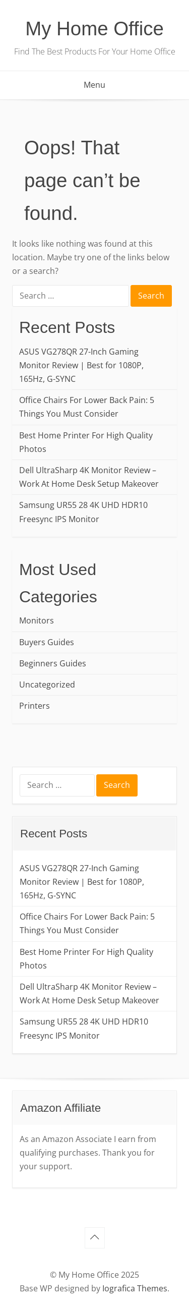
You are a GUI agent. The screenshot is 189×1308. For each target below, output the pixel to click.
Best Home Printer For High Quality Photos (86, 442)
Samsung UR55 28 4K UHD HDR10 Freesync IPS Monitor (83, 511)
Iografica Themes (134, 1288)
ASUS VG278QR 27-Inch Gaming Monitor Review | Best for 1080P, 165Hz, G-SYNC (81, 365)
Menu (94, 84)
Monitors (36, 620)
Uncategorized (47, 684)
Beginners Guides (52, 663)
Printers (34, 705)
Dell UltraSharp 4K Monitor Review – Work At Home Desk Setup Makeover (89, 477)
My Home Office (94, 28)
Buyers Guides (46, 642)
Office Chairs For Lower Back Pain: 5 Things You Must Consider (86, 406)
